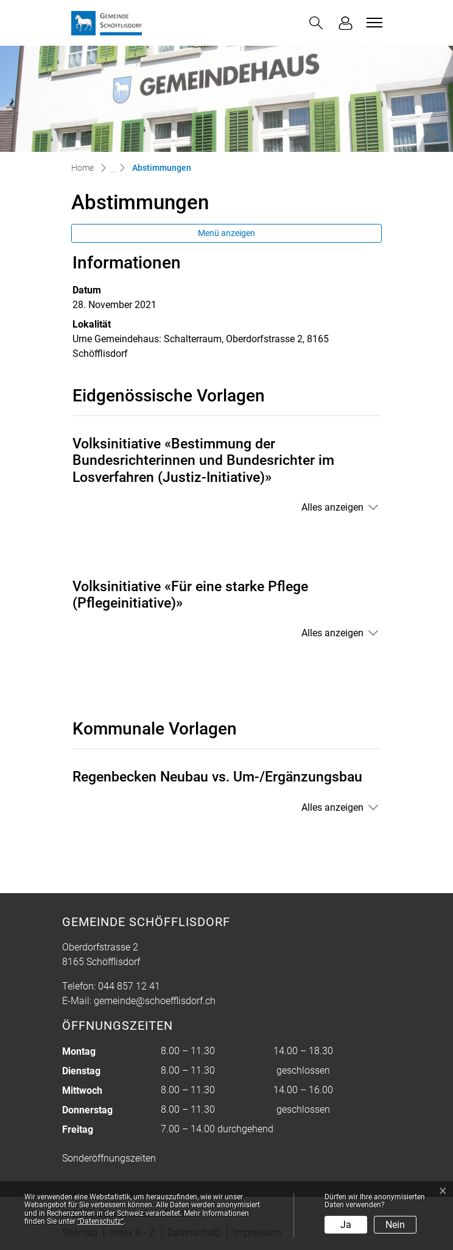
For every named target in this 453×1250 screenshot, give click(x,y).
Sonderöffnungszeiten (109, 1158)
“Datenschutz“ (100, 1221)
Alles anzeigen (332, 507)
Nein (395, 1224)
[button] (316, 23)
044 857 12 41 (129, 986)
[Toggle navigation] (372, 22)
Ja (345, 1224)
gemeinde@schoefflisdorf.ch (155, 1001)
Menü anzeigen (226, 233)
